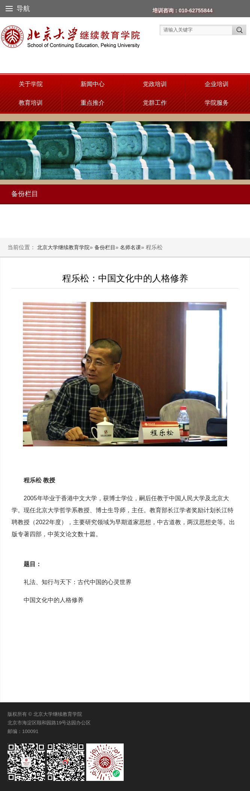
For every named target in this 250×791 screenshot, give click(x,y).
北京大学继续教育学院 (63, 247)
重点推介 (93, 103)
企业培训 (217, 84)
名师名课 (130, 247)
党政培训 (155, 84)
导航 (18, 8)
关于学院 (31, 84)
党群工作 (155, 103)
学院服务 (217, 103)
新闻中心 (93, 84)
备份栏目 (104, 247)
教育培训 (31, 103)
